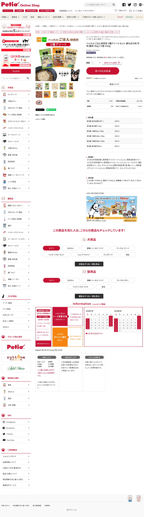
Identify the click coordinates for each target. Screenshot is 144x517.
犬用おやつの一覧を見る (89, 264)
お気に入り (121, 10)
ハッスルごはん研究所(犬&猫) (94, 32)
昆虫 (32, 17)
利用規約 (47, 505)
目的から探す (72, 17)
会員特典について (66, 11)
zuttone (139, 17)
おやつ (47, 32)
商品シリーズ (42, 17)
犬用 (64, 32)
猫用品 (14, 17)
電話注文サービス (9, 485)
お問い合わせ (5, 505)
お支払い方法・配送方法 (12, 468)
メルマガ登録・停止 (47, 11)
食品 (106, 32)
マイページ (8, 11)
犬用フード (39, 32)
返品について (139, 78)
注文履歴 (19, 11)
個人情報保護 (37, 505)
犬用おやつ (53, 26)
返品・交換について (10, 473)
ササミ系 (62, 26)
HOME (37, 26)
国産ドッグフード (56, 32)
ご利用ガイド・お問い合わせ (92, 17)
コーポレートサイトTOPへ (84, 11)
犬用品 (3, 17)
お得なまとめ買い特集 (75, 32)
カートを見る (136, 10)
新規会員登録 (31, 11)
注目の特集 (57, 17)
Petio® (120, 17)
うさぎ (25, 17)
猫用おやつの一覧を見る (89, 296)
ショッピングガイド (9, 456)
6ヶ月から (70, 26)
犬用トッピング (114, 32)
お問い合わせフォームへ (43, 343)
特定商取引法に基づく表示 (13, 479)
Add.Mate (129, 17)
